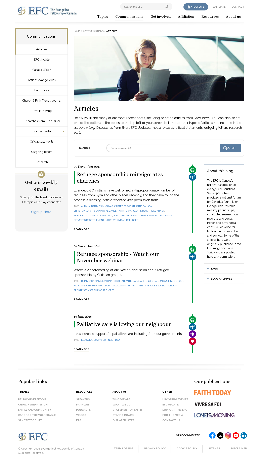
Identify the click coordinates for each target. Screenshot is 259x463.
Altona (85, 206)
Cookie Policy (187, 448)
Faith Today (41, 90)
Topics (102, 16)
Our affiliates (123, 420)
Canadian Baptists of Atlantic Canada (128, 206)
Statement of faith (127, 409)
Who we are (121, 399)
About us (233, 16)
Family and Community (34, 409)
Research (42, 162)
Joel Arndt (157, 211)
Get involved (161, 16)
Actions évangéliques (42, 80)
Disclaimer (239, 448)
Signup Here (41, 212)
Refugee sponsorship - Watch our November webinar (118, 257)
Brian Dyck (97, 206)
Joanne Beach (141, 211)
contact (237, 6)
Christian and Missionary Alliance (95, 211)
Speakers (83, 399)
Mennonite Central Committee (93, 215)
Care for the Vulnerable (37, 415)
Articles (41, 49)
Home (77, 31)
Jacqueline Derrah (171, 281)
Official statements (41, 141)
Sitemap (214, 448)
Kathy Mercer (82, 285)
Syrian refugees (127, 220)
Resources (210, 16)
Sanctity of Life (30, 420)
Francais (82, 404)
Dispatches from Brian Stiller (42, 121)
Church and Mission (33, 404)
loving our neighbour (107, 340)
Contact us (171, 420)
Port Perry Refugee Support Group (154, 285)
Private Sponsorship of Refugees (151, 215)
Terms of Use (123, 448)
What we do (122, 404)
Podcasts (83, 409)
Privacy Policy (155, 448)
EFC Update (41, 59)
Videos (81, 415)
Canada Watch (41, 69)
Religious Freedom (32, 399)
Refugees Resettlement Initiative (95, 220)
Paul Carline (122, 215)
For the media (42, 131)
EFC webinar (150, 281)
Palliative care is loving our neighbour (124, 324)
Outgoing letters (41, 151)
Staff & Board (123, 415)
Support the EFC (174, 409)
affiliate (219, 6)
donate (198, 6)
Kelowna (86, 340)
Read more (81, 229)
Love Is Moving (42, 110)
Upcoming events (175, 399)
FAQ (79, 420)
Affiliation (186, 16)
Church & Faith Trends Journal (41, 100)
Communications (129, 16)
